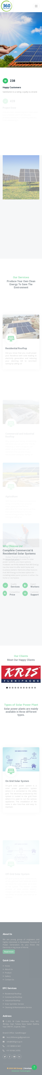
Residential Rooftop (13, 993)
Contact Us (9, 979)
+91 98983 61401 (12, 1046)
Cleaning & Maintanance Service (18, 1007)
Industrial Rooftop (12, 1000)
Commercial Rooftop (13, 997)
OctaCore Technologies (21, 1071)
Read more (8, 951)
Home (7, 966)
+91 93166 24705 (11, 1050)
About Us (9, 969)
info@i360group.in (12, 1041)
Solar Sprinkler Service (14, 1004)
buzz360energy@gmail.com (16, 1037)
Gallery (8, 976)
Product (8, 973)
